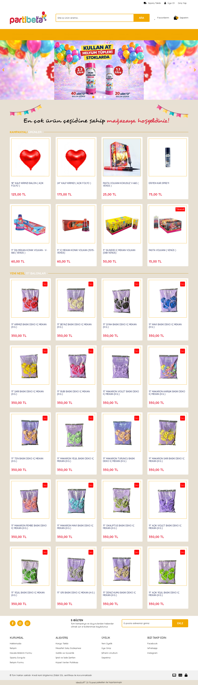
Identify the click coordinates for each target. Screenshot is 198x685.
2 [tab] (97, 97)
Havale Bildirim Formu (21, 653)
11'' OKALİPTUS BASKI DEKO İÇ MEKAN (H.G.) (119, 526)
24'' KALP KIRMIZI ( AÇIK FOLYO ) (75, 182)
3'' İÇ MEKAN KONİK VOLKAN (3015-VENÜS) (73, 250)
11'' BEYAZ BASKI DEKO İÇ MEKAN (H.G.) (75, 325)
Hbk (14, 320)
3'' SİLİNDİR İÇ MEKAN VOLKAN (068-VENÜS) (120, 250)
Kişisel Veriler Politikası (67, 662)
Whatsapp (152, 648)
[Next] (195, 70)
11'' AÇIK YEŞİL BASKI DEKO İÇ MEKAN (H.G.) (165, 593)
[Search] (103, 18)
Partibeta (17, 179)
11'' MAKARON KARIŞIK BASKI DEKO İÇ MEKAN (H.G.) (164, 392)
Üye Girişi (106, 648)
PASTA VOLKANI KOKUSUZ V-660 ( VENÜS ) (121, 183)
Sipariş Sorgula (17, 657)
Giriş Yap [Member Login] (182, 3)
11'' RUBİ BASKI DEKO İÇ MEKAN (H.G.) (74, 392)
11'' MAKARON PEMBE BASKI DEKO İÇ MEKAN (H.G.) (30, 526)
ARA (141, 17)
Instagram (152, 653)
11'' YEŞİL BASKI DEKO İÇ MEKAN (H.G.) (29, 593)
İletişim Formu (17, 662)
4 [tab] (105, 97)
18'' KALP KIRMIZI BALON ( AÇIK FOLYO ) (28, 183)
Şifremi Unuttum (109, 653)
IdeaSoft (80, 682)
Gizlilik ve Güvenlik (65, 653)
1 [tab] (93, 97)
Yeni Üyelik (106, 643)
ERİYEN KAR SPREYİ (160, 182)
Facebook (152, 643)
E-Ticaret (91, 682)
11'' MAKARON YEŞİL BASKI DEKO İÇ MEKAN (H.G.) (75, 459)
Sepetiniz (106, 657)
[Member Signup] (169, 3)
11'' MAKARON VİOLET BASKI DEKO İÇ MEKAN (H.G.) (122, 392)
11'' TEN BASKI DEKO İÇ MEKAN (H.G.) (28, 459)
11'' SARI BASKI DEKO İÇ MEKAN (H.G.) (28, 392)
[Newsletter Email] (155, 623)
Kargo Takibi (62, 643)
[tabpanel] (99, 70)
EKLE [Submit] (180, 623)
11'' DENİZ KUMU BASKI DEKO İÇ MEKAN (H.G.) (120, 593)
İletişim (13, 648)
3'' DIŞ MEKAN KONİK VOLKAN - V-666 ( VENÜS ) (30, 250)
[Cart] (181, 18)
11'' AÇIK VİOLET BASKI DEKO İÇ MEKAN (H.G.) (166, 526)
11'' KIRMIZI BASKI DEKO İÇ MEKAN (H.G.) (29, 325)
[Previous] (3, 70)
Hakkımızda (15, 643)
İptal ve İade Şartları (65, 657)
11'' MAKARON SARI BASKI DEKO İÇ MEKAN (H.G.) (167, 459)
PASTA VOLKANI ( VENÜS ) (163, 249)
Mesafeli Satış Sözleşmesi (68, 648)
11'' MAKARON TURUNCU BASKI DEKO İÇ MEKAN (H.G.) (120, 459)
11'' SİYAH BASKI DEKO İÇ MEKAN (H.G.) (121, 325)
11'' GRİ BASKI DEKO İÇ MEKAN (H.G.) (73, 593)
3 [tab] (101, 97)
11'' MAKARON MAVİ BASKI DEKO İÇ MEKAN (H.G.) (76, 526)
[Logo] (28, 17)
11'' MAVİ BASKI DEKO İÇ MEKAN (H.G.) (166, 325)
